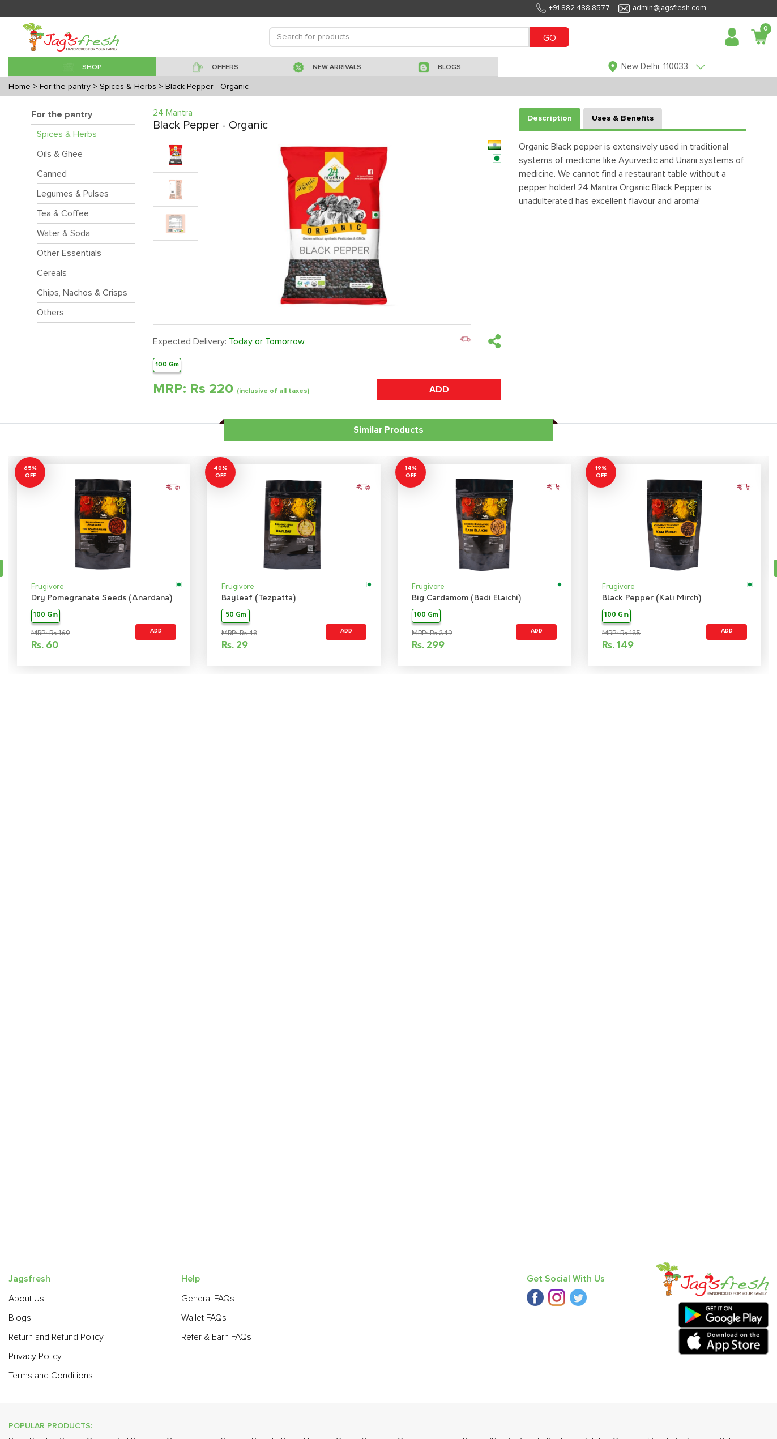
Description (549, 118)
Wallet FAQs (204, 1317)
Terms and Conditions (50, 1375)
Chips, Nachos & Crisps (82, 292)
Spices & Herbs (67, 134)
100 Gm (167, 364)
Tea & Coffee (63, 213)
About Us (26, 1298)
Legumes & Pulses (73, 193)
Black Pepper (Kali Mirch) (651, 598)
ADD (439, 389)
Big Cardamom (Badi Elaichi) (466, 598)
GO (549, 37)
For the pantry (61, 114)
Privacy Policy (35, 1356)
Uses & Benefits (623, 118)
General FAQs (207, 1298)
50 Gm (235, 615)
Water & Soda (63, 233)
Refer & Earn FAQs (216, 1337)
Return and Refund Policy (56, 1337)
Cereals (52, 272)
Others (50, 312)
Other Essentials (69, 253)
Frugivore (47, 587)
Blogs (19, 1317)
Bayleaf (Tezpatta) (258, 598)
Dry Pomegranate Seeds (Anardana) (101, 598)
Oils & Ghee (60, 154)
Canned (52, 173)
